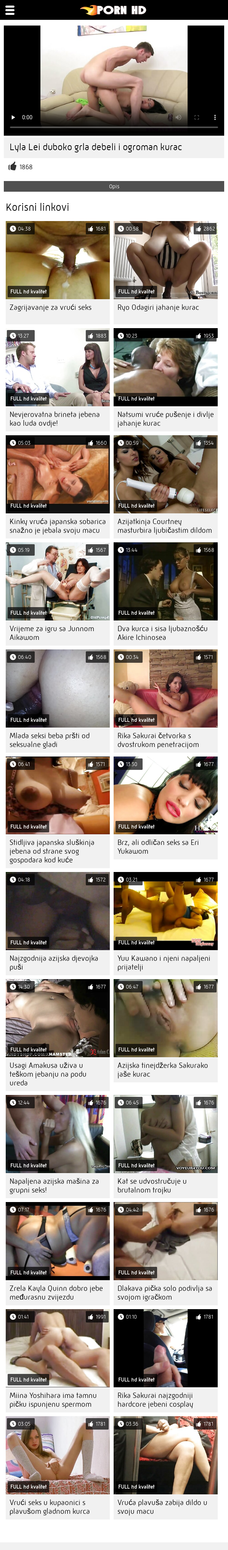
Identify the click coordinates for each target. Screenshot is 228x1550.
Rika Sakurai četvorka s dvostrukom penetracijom (158, 740)
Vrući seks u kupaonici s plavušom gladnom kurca (50, 1507)
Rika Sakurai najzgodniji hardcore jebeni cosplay (155, 1400)
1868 (26, 167)
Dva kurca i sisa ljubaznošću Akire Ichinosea (162, 633)
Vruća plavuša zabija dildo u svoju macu (162, 1507)
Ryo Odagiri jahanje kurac (158, 307)
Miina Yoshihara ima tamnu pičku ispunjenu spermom (53, 1400)
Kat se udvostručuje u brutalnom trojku (152, 1185)
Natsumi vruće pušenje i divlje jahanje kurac (165, 419)
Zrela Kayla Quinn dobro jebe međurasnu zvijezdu (56, 1293)
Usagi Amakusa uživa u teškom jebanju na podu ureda (48, 1074)
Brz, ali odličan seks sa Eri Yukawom (158, 847)
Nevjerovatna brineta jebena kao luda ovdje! (55, 419)
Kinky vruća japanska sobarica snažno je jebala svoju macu (58, 526)
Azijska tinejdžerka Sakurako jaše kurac (162, 1070)
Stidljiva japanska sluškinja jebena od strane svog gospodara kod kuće (52, 851)
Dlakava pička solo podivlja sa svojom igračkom (164, 1293)
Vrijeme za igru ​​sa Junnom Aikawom (52, 633)
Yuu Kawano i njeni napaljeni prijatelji (163, 962)
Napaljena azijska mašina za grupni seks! (54, 1185)
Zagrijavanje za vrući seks (51, 307)
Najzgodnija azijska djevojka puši (54, 962)
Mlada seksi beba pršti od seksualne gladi (50, 740)
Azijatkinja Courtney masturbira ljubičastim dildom (164, 526)
